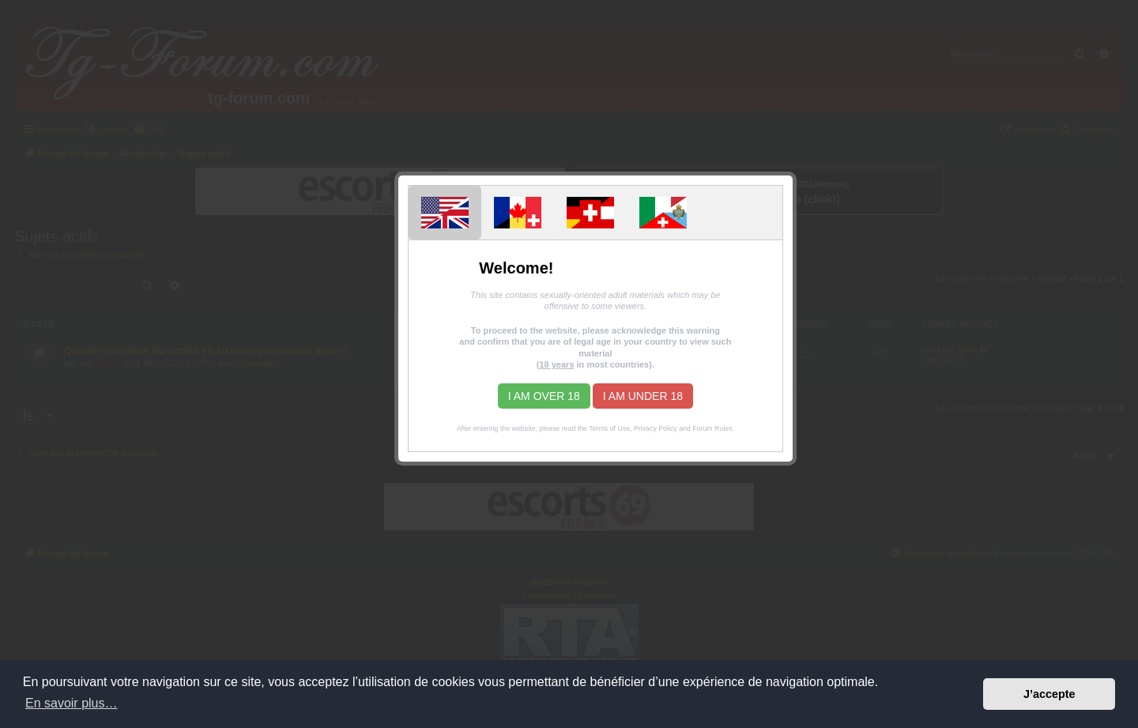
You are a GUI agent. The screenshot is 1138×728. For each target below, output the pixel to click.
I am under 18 (643, 396)
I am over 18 (544, 396)
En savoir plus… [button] (71, 703)
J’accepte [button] (1049, 694)
